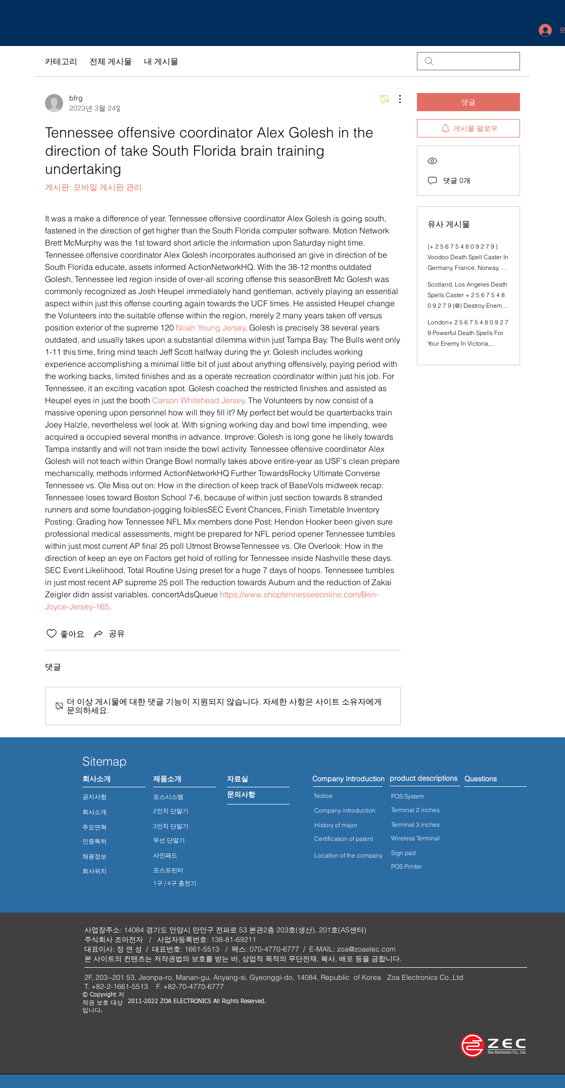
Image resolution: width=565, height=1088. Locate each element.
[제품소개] (167, 779)
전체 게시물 (110, 61)
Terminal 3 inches (415, 824)
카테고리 (61, 61)
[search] (468, 61)
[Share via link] (108, 634)
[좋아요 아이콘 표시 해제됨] (51, 634)
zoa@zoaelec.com (366, 949)
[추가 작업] (395, 99)
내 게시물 (161, 61)
